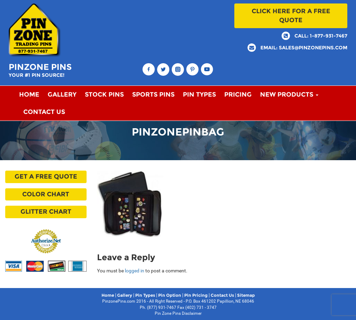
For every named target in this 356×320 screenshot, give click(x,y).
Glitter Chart (46, 211)
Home (29, 94)
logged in (134, 270)
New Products (289, 94)
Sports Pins (153, 94)
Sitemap (246, 295)
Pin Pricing (196, 295)
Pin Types (199, 94)
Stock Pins (104, 94)
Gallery (62, 94)
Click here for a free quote (291, 15)
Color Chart (45, 194)
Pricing (238, 94)
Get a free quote (46, 176)
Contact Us (44, 112)
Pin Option (169, 295)
